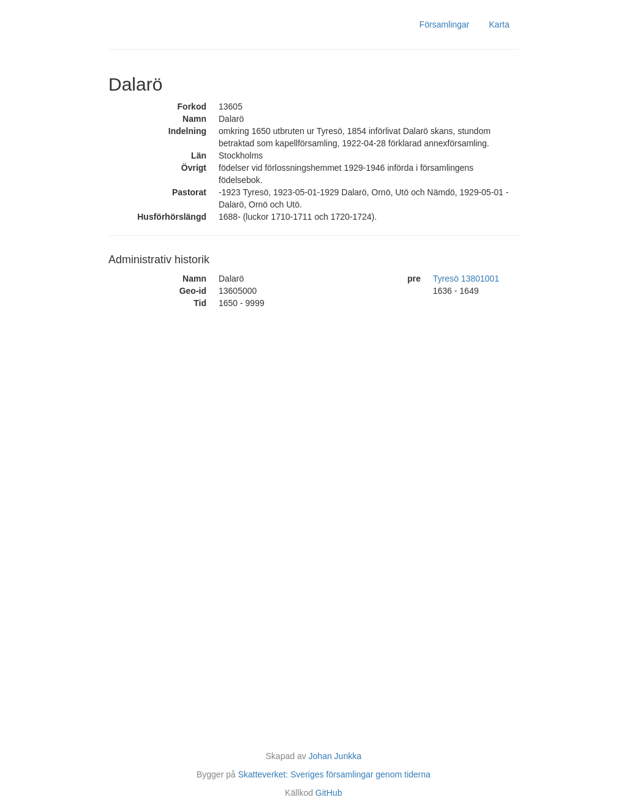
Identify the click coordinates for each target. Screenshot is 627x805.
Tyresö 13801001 (466, 278)
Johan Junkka (335, 756)
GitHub (328, 793)
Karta (499, 24)
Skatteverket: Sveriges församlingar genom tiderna (334, 774)
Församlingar (444, 24)
